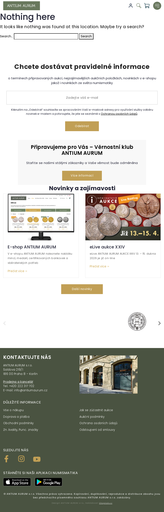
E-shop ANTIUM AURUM (32, 247)
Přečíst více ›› (17, 271)
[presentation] (4, 323)
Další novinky (82, 289)
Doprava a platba (16, 417)
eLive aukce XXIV (107, 247)
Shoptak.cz (105, 503)
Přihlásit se (130, 5)
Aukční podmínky (92, 417)
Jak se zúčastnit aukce (96, 410)
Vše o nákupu (13, 410)
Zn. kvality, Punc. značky (20, 430)
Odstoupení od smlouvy (97, 430)
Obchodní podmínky (18, 423)
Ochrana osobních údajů (98, 423)
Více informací (82, 176)
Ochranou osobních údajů (119, 114)
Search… (6, 36)
